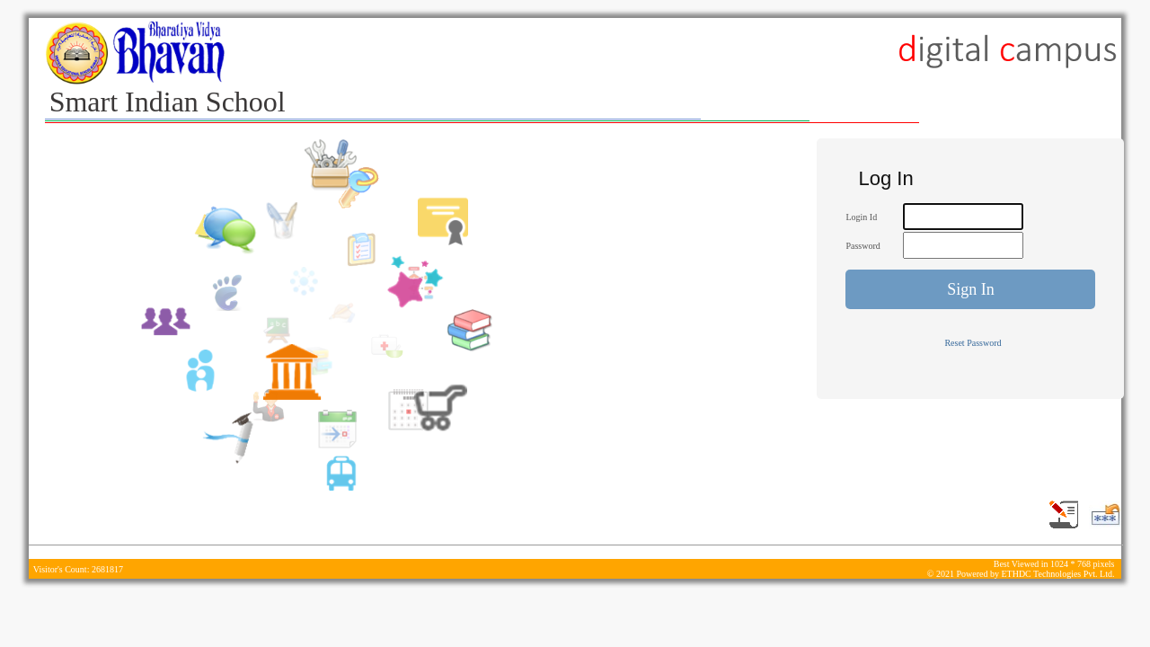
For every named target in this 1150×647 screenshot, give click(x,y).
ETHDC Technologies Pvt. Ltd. (1057, 574)
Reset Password (972, 343)
